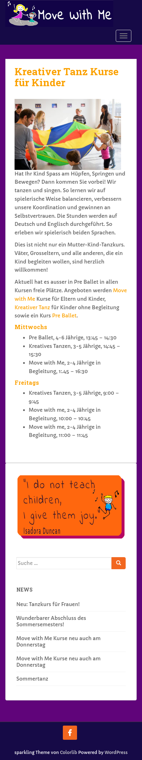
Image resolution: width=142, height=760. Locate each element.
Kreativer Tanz (32, 307)
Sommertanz (32, 679)
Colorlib (68, 752)
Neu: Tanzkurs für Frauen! (48, 604)
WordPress (116, 752)
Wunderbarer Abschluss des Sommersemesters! (51, 621)
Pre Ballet (64, 315)
